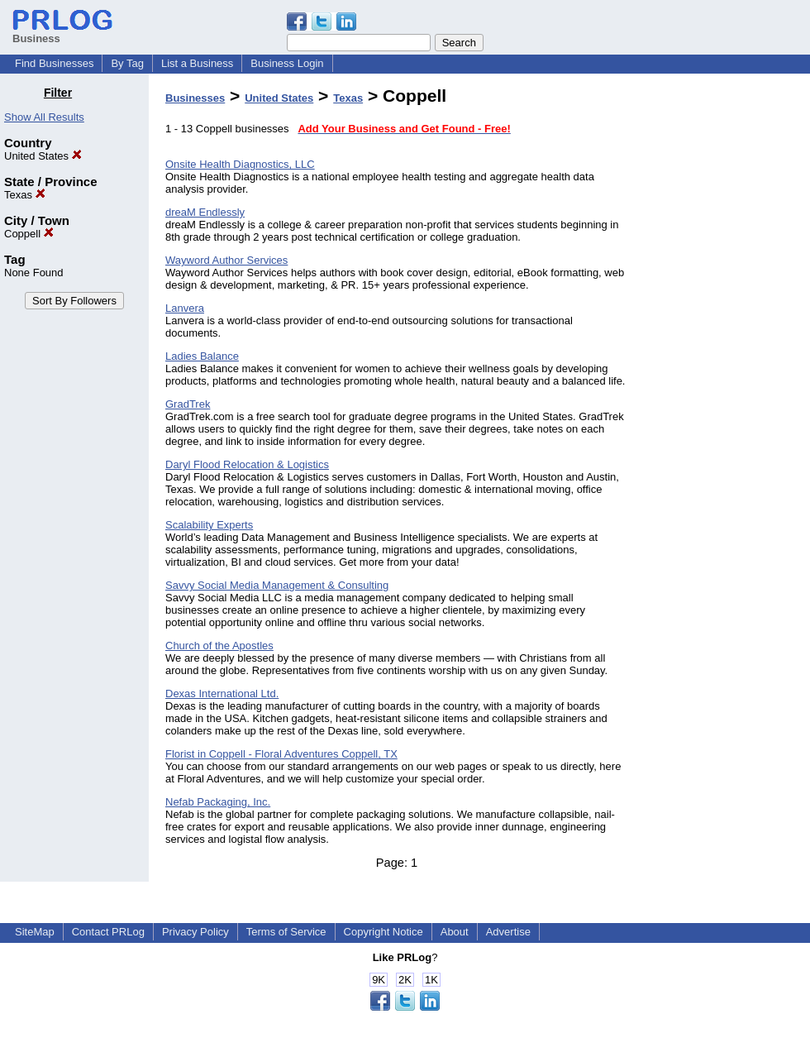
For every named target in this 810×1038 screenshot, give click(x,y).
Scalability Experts (209, 525)
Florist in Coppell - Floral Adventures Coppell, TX (281, 754)
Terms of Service (286, 932)
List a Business (197, 63)
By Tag (127, 63)
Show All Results (44, 117)
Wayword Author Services (226, 260)
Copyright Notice (383, 932)
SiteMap (35, 932)
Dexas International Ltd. (222, 693)
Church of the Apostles (219, 645)
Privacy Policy (195, 932)
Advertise (508, 932)
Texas (24, 195)
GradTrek (187, 404)
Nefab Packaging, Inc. (217, 802)
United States (43, 156)
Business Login (286, 63)
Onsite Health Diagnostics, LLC (240, 164)
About (455, 932)
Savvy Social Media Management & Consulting (276, 585)
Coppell (29, 233)
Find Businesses (54, 63)
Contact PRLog (108, 932)
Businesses (195, 98)
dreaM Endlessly (205, 212)
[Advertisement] (726, 334)
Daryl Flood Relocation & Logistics (247, 464)
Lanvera (184, 308)
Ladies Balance (202, 356)
